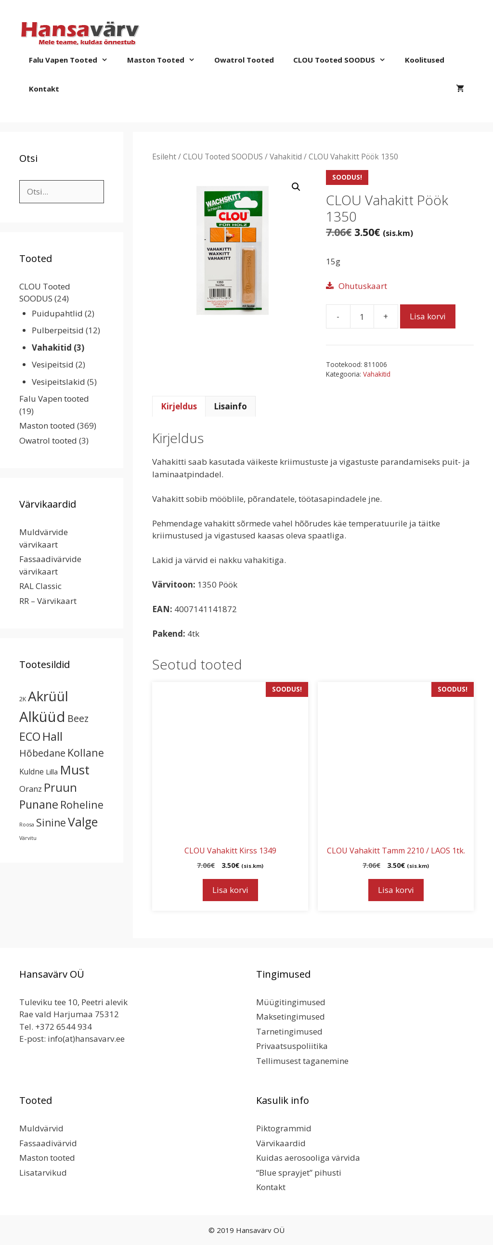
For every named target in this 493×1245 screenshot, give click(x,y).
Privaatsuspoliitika (292, 1045)
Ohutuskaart (362, 285)
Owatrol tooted (244, 60)
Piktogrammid (283, 1128)
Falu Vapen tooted (73, 59)
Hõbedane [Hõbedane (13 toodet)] (42, 753)
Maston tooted (166, 59)
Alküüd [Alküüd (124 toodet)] (42, 716)
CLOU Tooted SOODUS (344, 59)
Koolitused (424, 60)
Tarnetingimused (289, 1031)
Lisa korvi (428, 316)
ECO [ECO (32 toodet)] (29, 736)
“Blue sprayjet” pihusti (298, 1172)
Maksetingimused (290, 1016)
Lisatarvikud (43, 1172)
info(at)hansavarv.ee (86, 1038)
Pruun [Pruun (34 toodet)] (60, 787)
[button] (296, 187)
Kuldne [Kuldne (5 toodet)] (31, 771)
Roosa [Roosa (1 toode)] (26, 824)
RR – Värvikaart (48, 600)
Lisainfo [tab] (230, 406)
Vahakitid (286, 156)
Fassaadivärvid (48, 1143)
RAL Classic (40, 585)
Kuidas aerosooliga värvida (308, 1157)
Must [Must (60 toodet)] (75, 769)
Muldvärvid (41, 1128)
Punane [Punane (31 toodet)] (38, 804)
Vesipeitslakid (58, 381)
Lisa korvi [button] (230, 889)
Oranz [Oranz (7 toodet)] (30, 788)
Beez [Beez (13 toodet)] (78, 718)
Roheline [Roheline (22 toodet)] (82, 805)
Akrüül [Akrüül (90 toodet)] (48, 696)
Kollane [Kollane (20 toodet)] (85, 753)
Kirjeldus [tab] (179, 406)
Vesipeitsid (53, 364)
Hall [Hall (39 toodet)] (52, 736)
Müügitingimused (290, 1002)
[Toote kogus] (362, 316)
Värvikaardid (281, 1143)
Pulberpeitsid (58, 330)
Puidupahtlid (57, 313)
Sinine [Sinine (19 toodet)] (51, 822)
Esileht (164, 156)
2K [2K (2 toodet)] (22, 699)
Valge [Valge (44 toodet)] (83, 822)
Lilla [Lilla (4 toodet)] (52, 771)
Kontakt (44, 88)
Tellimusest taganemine (302, 1060)
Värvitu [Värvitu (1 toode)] (28, 838)
